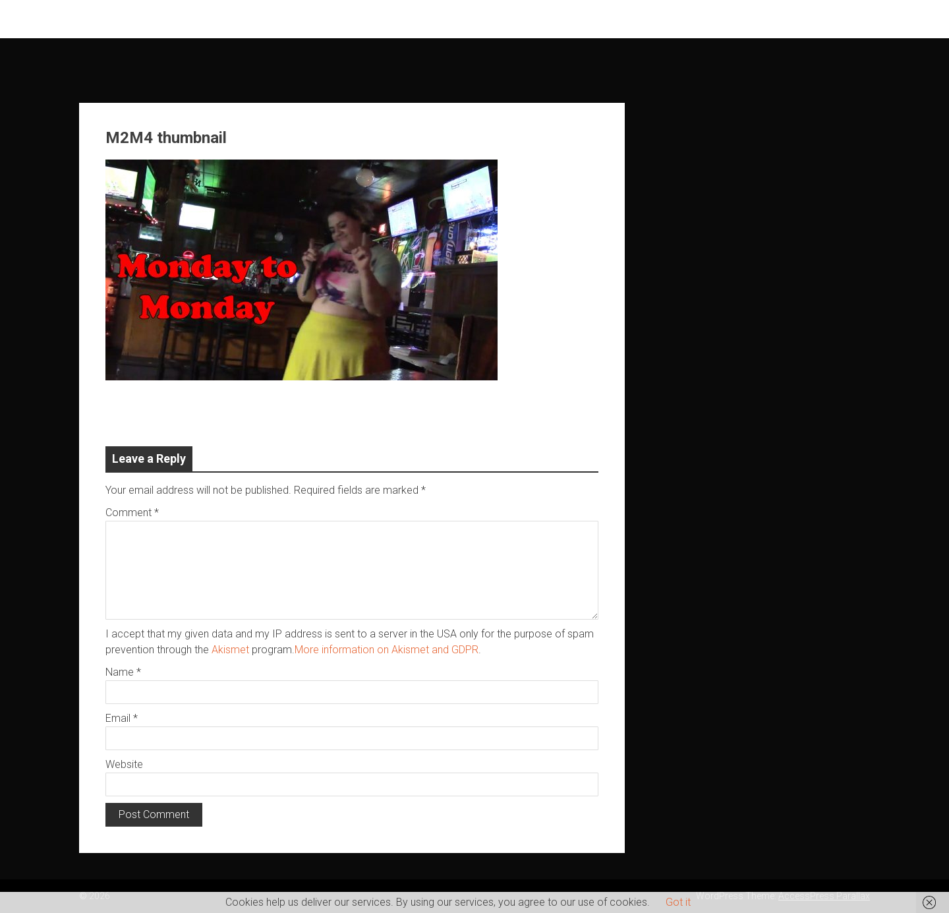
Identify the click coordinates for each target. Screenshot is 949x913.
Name (123, 672)
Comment (132, 512)
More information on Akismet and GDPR (386, 649)
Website (124, 764)
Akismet (230, 649)
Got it (678, 902)
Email (121, 718)
